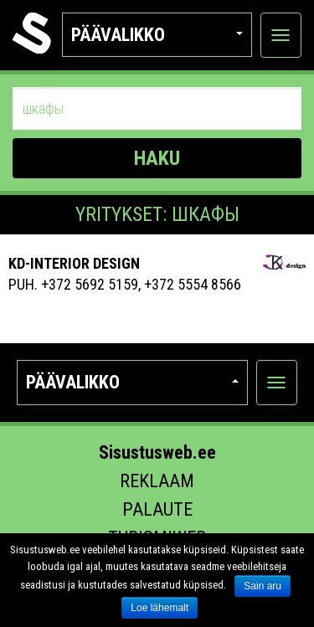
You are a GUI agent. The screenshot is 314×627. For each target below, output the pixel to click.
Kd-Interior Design (74, 263)
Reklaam (157, 480)
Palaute (157, 509)
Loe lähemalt (159, 608)
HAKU (157, 158)
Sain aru (262, 586)
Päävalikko (157, 34)
